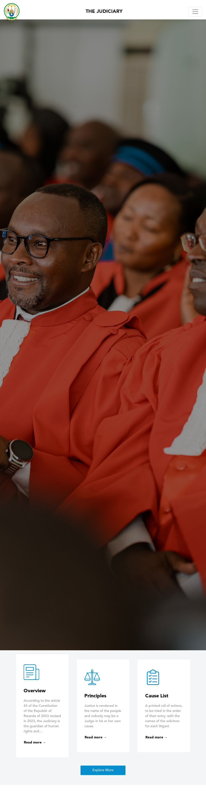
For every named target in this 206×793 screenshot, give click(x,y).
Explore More (103, 770)
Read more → (35, 742)
